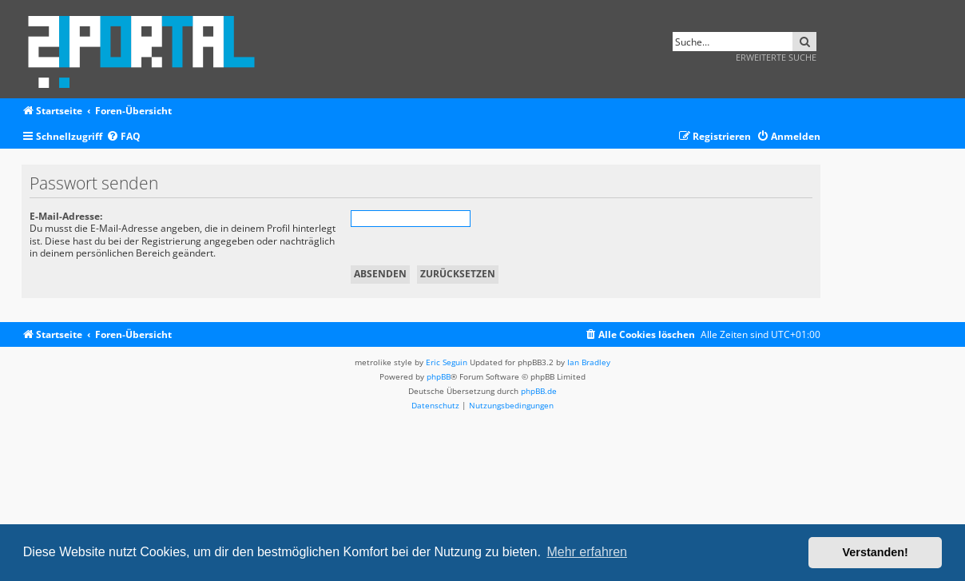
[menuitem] (123, 137)
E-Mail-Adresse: (66, 216)
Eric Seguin (446, 362)
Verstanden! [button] (875, 552)
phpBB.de (539, 390)
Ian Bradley (588, 362)
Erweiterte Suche (776, 57)
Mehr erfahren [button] (586, 552)
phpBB (439, 376)
